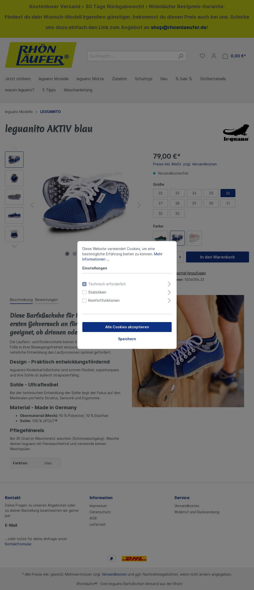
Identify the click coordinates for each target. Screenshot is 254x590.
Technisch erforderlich (107, 284)
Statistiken (97, 292)
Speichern (127, 339)
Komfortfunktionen (104, 300)
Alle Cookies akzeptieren (127, 327)
